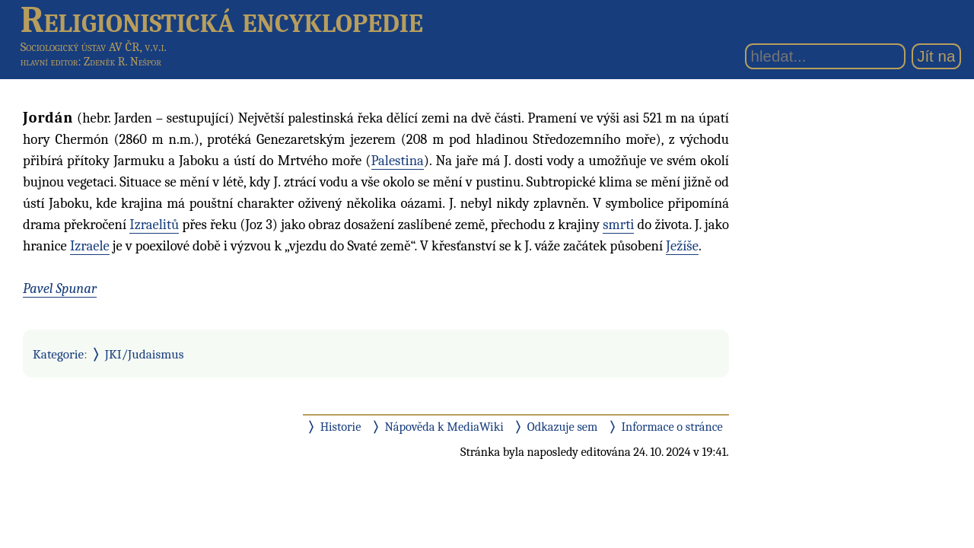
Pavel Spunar (60, 288)
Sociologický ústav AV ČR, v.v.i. (94, 47)
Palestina (397, 160)
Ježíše (682, 245)
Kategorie (58, 354)
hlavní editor (49, 61)
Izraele (90, 245)
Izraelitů (154, 224)
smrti (618, 224)
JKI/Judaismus (144, 354)
